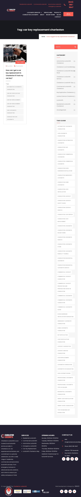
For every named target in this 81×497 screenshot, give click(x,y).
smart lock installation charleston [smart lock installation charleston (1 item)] (65, 400)
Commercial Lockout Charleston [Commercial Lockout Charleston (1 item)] (64, 278)
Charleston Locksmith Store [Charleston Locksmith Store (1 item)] (65, 245)
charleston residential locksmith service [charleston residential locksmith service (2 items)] (65, 266)
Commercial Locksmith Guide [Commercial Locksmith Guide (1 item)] (65, 308)
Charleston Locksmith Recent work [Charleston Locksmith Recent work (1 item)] (65, 231)
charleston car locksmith (12, 118)
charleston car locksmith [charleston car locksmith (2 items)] (63, 149)
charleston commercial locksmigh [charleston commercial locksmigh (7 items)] (65, 156)
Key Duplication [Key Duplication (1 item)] (63, 335)
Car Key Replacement (29, 449)
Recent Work (50, 15)
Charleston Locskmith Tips (65, 83)
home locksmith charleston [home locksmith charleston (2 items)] (63, 329)
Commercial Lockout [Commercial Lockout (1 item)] (64, 272)
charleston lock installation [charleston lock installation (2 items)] (63, 190)
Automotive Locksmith (54, 4)
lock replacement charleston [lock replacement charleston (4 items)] (63, 359)
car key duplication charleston (13, 95)
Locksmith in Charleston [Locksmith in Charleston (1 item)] (65, 369)
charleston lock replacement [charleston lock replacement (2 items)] (63, 220)
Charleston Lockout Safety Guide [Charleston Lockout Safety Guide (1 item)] (64, 202)
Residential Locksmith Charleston (63, 105)
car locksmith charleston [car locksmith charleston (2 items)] (62, 135)
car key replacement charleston (13, 105)
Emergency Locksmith (55, 6)
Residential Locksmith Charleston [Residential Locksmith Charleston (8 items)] (65, 393)
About (42, 15)
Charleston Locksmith (30, 15)
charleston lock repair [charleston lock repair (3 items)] (65, 214)
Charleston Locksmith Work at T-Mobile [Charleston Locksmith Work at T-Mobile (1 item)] (65, 252)
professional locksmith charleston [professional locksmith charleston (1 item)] (65, 379)
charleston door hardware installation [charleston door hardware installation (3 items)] (65, 170)
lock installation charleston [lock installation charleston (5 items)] (63, 341)
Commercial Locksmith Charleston (64, 87)
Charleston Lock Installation (65, 67)
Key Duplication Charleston (65, 92)
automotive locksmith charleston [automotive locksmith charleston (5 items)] (65, 128)
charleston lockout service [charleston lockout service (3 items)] (64, 209)
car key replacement (13, 100)
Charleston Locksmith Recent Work (66, 72)
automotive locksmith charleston (14, 88)
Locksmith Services (34, 12)
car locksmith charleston (11, 112)
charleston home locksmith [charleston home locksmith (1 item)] (63, 184)
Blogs (59, 15)
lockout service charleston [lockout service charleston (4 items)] (63, 352)
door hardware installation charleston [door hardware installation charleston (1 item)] (65, 315)
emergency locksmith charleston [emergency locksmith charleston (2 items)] (64, 322)
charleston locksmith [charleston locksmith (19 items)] (65, 225)
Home (43, 36)
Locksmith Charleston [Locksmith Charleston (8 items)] (65, 364)
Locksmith (60, 100)
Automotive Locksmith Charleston (64, 62)
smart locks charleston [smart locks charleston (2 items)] (65, 405)
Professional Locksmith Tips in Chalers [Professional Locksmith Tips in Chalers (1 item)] (65, 386)
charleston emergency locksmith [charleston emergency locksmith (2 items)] (65, 177)
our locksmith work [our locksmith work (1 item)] (64, 373)
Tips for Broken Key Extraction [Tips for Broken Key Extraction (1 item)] (64, 411)
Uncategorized (61, 110)
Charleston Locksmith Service (63, 78)
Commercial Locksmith (40, 4)
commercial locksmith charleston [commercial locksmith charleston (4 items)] (65, 301)
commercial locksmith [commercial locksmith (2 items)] (65, 295)
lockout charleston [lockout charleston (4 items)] (64, 346)
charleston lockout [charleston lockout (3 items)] (64, 196)
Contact (58, 17)
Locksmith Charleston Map (31, 451)
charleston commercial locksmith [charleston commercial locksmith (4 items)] (65, 163)
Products (57, 12)
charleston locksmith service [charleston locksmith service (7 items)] (65, 238)
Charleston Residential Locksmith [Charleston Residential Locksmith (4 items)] (65, 259)
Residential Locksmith (26, 4)
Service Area (48, 12)
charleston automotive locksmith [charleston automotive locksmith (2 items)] (65, 142)
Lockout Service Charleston (65, 96)
